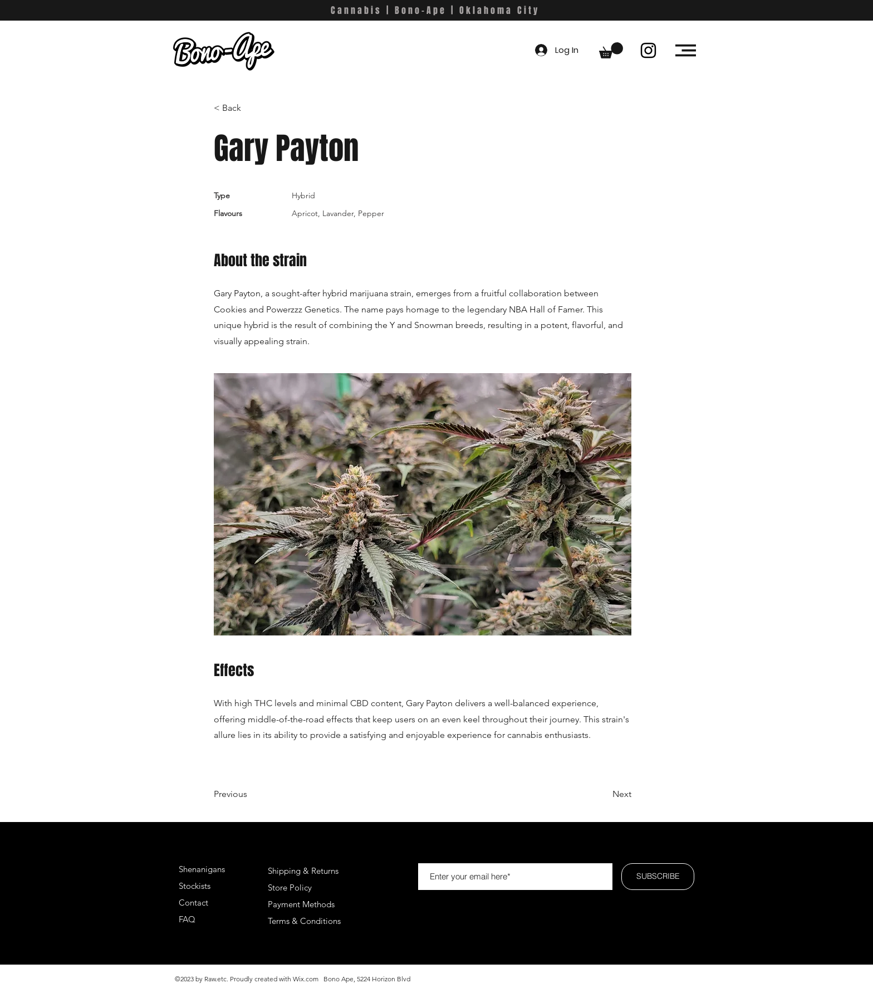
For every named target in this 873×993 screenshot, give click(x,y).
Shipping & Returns (303, 870)
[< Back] (250, 108)
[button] (611, 50)
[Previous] (250, 794)
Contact (193, 902)
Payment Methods (302, 904)
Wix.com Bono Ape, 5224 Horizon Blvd (351, 979)
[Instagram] (648, 50)
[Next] (603, 794)
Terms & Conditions (304, 921)
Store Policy (290, 887)
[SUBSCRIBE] (657, 876)
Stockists (194, 886)
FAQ (187, 919)
